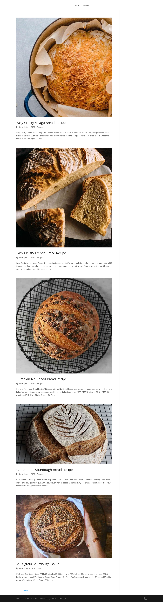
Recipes (86, 5)
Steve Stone (32, 598)
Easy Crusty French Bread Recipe (41, 253)
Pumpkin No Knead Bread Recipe (41, 379)
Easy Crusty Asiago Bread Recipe (41, 122)
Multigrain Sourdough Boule (37, 564)
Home (76, 5)
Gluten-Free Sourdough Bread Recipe (44, 469)
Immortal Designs (58, 598)
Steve (21, 127)
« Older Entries (22, 590)
